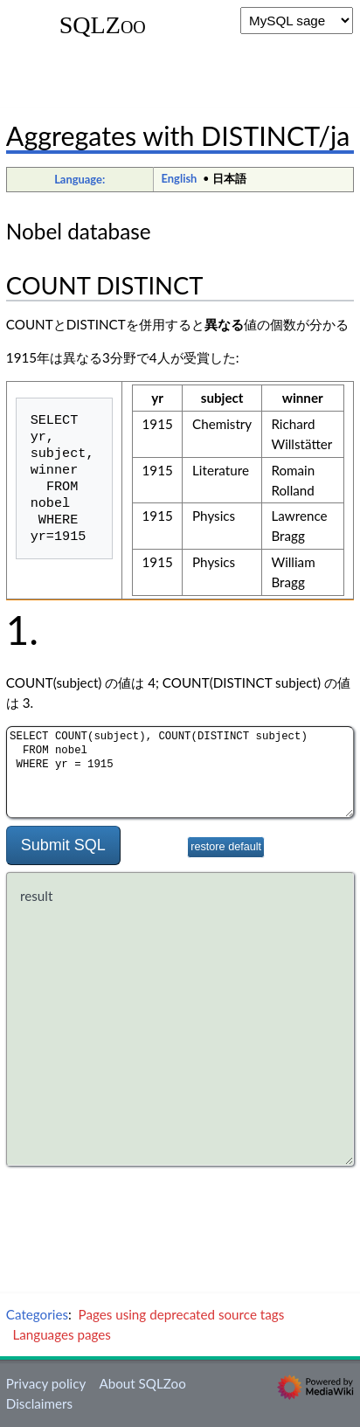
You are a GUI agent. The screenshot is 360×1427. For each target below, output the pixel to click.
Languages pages (61, 1334)
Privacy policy (46, 1383)
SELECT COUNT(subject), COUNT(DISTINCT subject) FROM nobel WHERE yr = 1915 (180, 772)
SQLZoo (102, 25)
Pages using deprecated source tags (182, 1314)
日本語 (229, 178)
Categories (37, 1314)
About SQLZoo (142, 1383)
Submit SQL (63, 845)
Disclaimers (39, 1403)
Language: (79, 179)
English (179, 178)
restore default (225, 847)
